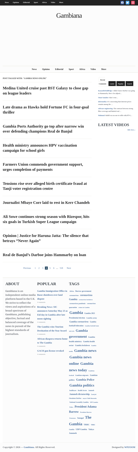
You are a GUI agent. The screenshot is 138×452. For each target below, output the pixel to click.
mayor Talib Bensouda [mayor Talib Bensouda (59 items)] (89, 398)
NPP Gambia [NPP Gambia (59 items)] (94, 402)
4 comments (41, 302)
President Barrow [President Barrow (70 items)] (86, 412)
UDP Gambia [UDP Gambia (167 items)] (81, 429)
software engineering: (105, 108)
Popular (120, 84)
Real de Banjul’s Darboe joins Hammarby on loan (44, 255)
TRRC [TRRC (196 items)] (86, 424)
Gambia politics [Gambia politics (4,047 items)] (81, 385)
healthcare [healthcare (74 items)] (72, 390)
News (7, 2)
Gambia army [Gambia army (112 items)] (91, 318)
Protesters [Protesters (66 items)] (72, 418)
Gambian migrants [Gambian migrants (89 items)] (82, 375)
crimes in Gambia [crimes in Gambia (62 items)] (83, 307)
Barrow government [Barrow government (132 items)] (83, 291)
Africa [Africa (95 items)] (71, 291)
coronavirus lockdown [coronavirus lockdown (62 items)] (85, 299)
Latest (112, 84)
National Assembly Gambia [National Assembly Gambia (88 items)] (79, 402)
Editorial (26, 2)
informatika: (102, 102)
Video (53, 2)
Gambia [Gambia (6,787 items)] (76, 312)
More (61, 2)
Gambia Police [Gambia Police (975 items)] (85, 379)
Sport (36, 2)
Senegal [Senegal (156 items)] (80, 418)
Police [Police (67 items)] (71, 407)
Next (69, 268)
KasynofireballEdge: (105, 91)
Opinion (16, 2)
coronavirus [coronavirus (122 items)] (74, 295)
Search (129, 84)
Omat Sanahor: (103, 98)
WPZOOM (129, 447)
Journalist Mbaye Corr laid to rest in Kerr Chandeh (46, 202)
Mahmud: (101, 115)
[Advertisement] (69, 45)
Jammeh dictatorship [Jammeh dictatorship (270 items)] (79, 394)
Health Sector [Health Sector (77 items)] (82, 390)
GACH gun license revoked (50, 351)
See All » (131, 130)
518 (61, 268)
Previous (27, 268)
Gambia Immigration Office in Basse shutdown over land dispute (52, 295)
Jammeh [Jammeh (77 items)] (91, 390)
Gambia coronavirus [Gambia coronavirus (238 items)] (79, 322)
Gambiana (69, 15)
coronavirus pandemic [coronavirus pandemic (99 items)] (77, 303)
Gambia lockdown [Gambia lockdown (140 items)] (82, 345)
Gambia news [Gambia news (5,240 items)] (85, 350)
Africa (44, 2)
